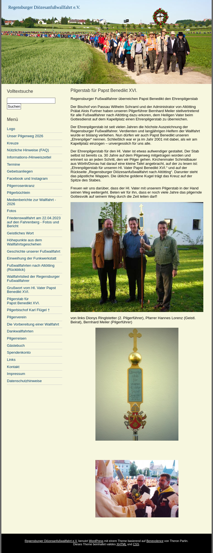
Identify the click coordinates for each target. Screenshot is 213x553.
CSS (136, 544)
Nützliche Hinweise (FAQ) (28, 150)
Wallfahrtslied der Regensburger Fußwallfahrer (33, 278)
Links (11, 360)
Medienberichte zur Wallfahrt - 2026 (31, 202)
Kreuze (13, 143)
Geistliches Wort (20, 233)
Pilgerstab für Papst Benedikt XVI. (23, 301)
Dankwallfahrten (20, 331)
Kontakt (13, 367)
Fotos (11, 211)
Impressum (16, 374)
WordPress (96, 541)
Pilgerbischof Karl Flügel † (28, 310)
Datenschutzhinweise (24, 381)
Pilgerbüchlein (18, 192)
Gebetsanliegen (20, 171)
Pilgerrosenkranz (21, 186)
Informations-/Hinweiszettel (29, 157)
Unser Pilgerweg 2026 (25, 136)
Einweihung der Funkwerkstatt (31, 258)
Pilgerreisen (16, 338)
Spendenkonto (19, 352)
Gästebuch (16, 345)
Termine (13, 164)
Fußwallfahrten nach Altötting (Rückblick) (30, 267)
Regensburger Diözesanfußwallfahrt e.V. (44, 7)
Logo (11, 129)
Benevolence (154, 541)
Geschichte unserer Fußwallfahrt (33, 251)
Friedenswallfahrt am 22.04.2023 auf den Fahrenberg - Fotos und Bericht (34, 222)
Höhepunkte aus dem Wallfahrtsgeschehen (24, 242)
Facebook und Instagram (27, 178)
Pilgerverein (16, 317)
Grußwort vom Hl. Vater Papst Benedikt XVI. (31, 290)
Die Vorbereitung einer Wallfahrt (33, 324)
